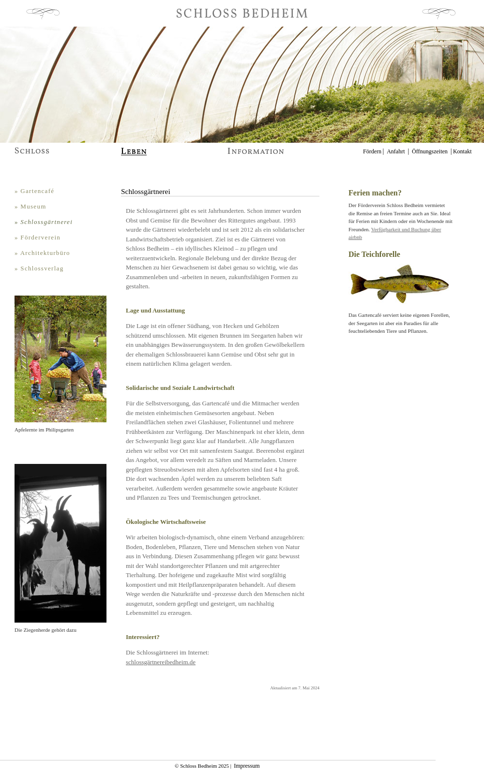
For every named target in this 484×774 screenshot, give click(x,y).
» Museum (30, 206)
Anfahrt (396, 151)
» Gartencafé (34, 190)
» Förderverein (37, 237)
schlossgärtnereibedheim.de (161, 662)
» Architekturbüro (42, 252)
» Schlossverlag (39, 268)
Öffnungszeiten (430, 151)
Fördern (372, 151)
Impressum (246, 765)
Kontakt (462, 151)
